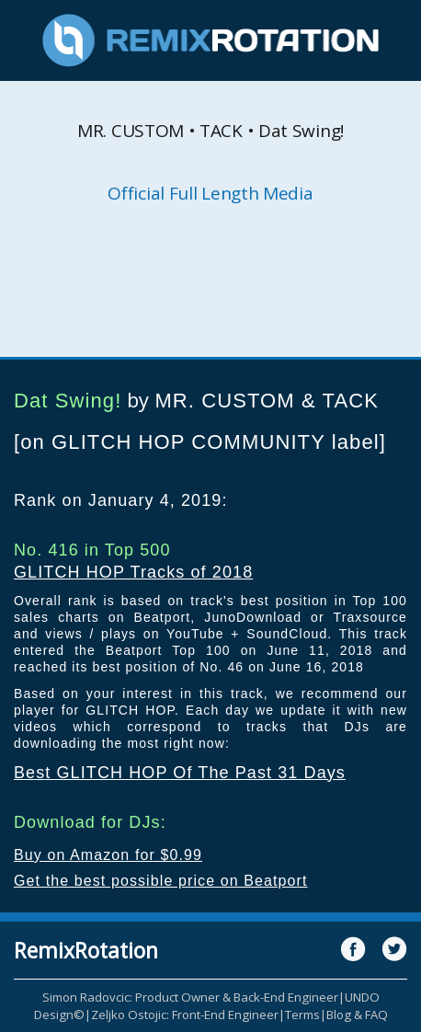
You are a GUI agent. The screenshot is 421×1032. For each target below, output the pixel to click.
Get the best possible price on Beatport (161, 881)
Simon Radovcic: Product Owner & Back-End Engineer (190, 997)
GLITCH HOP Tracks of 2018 (133, 572)
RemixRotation (86, 950)
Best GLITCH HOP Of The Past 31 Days (180, 772)
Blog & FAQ (357, 1014)
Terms (302, 1014)
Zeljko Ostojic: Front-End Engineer (185, 1014)
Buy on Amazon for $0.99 (108, 855)
